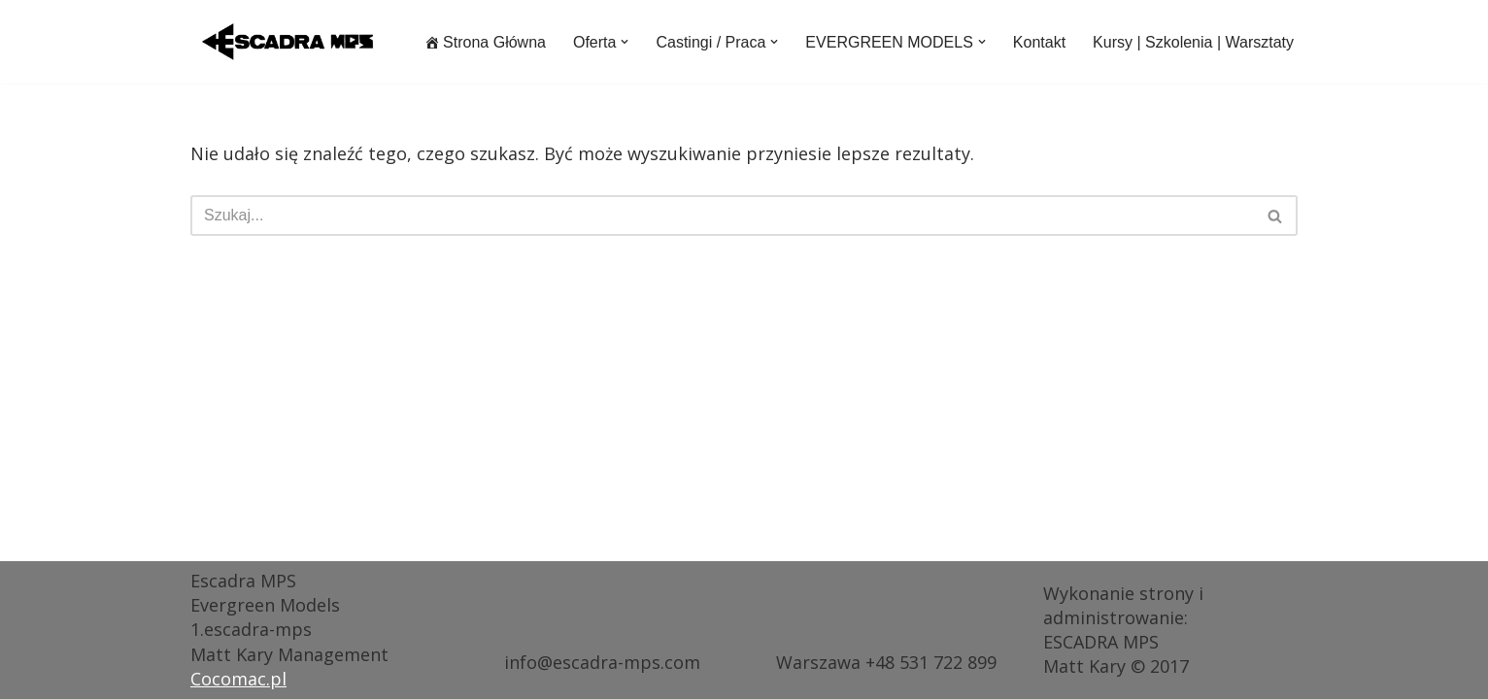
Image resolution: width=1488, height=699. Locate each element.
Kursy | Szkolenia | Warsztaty (1193, 42)
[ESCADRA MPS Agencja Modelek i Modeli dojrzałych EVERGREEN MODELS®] (287, 41)
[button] (624, 42)
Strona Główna (485, 42)
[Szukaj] (722, 215)
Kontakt (1039, 42)
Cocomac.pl (238, 678)
